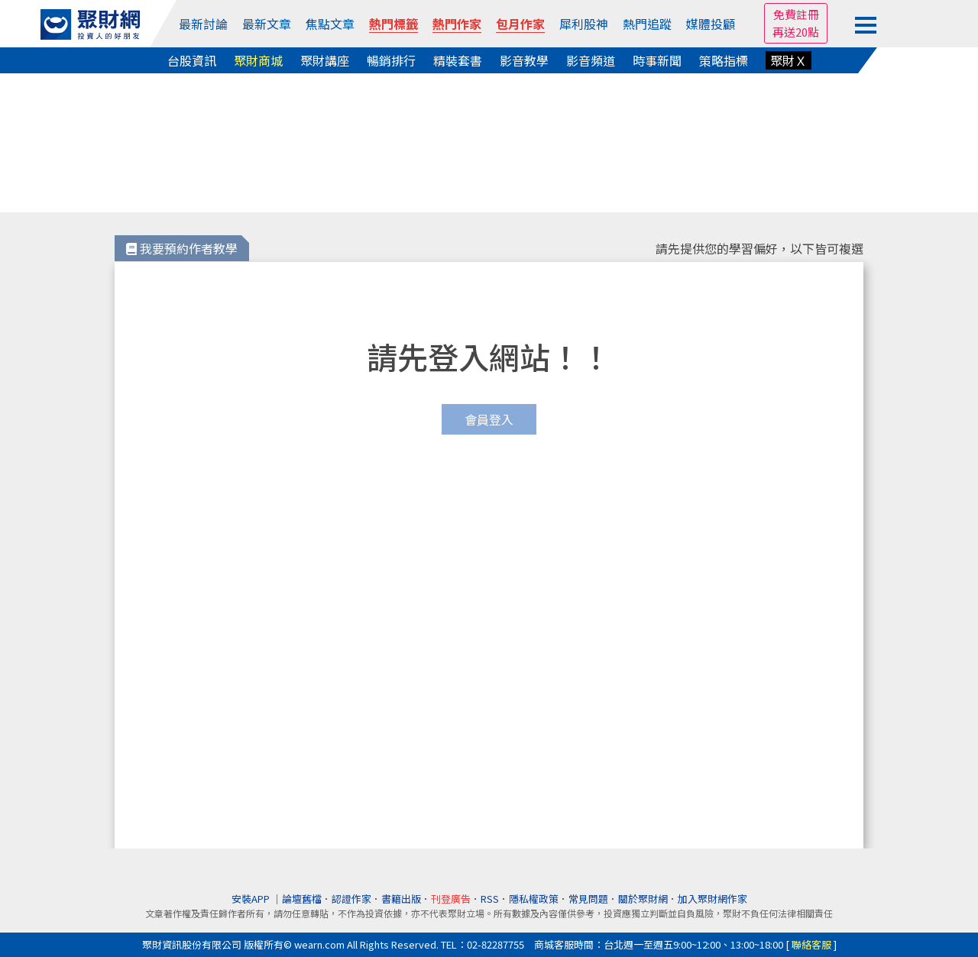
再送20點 (795, 32)
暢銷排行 (391, 60)
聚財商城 (258, 60)
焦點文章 (330, 24)
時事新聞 (657, 60)
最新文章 (266, 24)
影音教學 (524, 60)
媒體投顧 (710, 24)
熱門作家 (456, 24)
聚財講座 (324, 60)
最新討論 (203, 24)
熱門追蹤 (647, 24)
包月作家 (520, 24)
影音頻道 (590, 60)
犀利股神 (583, 24)
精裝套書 (457, 60)
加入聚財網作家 (712, 898)
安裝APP (252, 898)
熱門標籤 (393, 24)
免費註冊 (796, 14)
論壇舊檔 (302, 898)
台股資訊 (191, 60)
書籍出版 (401, 898)
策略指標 (723, 60)
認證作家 (351, 898)
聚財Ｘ (788, 60)
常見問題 (588, 898)
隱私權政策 (534, 898)
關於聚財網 (643, 898)
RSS (490, 898)
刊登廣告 (451, 898)
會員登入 (489, 419)
